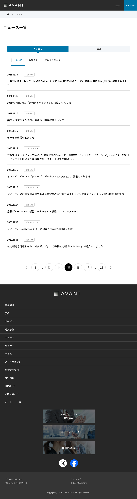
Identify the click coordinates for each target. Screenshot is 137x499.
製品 (7, 313)
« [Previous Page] (26, 267)
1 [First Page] (35, 267)
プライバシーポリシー (13, 479)
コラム (8, 353)
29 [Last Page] (101, 267)
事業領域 (9, 305)
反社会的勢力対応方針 (79, 483)
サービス (9, 321)
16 (78, 267)
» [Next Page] (111, 267)
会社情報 (9, 378)
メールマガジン (13, 361)
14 (59, 267)
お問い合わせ (130, 5)
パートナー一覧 (13, 402)
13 (49, 267)
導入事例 (9, 329)
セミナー (9, 345)
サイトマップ (76, 479)
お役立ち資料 (12, 369)
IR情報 (8, 386)
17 (87, 267)
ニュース (9, 337)
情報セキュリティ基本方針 (15, 483)
